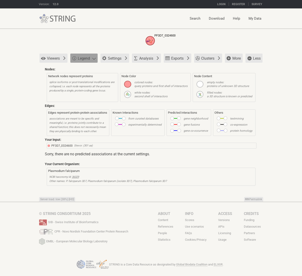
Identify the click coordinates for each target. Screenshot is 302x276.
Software (250, 239)
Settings (114, 58)
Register (238, 4)
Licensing (224, 233)
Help (236, 18)
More (233, 58)
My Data (255, 18)
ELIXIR (218, 264)
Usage (222, 239)
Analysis (146, 58)
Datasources (252, 226)
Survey (257, 4)
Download (216, 18)
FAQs (188, 233)
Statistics (164, 239)
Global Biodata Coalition (191, 264)
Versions (224, 220)
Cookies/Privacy (195, 239)
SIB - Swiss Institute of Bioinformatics (69, 221)
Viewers (53, 58)
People (162, 233)
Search (195, 18)
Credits (251, 213)
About (164, 213)
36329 (75, 176)
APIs (221, 226)
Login (221, 4)
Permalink (255, 199)
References (165, 226)
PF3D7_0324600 (62, 145)
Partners (249, 233)
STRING (44, 18)
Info (189, 213)
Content (163, 220)
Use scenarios (194, 226)
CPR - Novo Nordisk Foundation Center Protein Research (83, 231)
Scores (189, 220)
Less (254, 58)
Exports (177, 58)
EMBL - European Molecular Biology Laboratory (73, 240)
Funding (249, 220)
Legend (84, 58)
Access (225, 213)
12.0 (55, 4)
